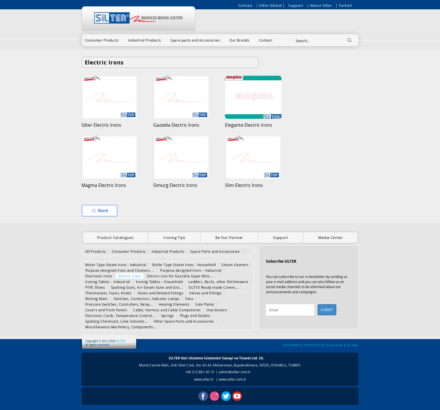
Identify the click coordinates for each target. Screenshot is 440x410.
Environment (291, 345)
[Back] (99, 210)
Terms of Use (334, 345)
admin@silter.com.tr (235, 372)
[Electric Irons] (170, 62)
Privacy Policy (313, 345)
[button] (102, 40)
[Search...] (314, 41)
